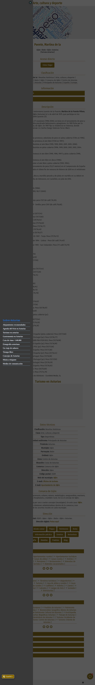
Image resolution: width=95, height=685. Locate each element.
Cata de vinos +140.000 (12, 340)
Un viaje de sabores (10, 348)
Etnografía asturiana (11, 344)
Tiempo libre (8, 352)
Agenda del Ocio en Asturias (14, 329)
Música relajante (9, 360)
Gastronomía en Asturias (13, 336)
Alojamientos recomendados (14, 325)
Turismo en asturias (11, 333)
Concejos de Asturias (11, 356)
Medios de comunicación (13, 364)
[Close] (30, 2)
